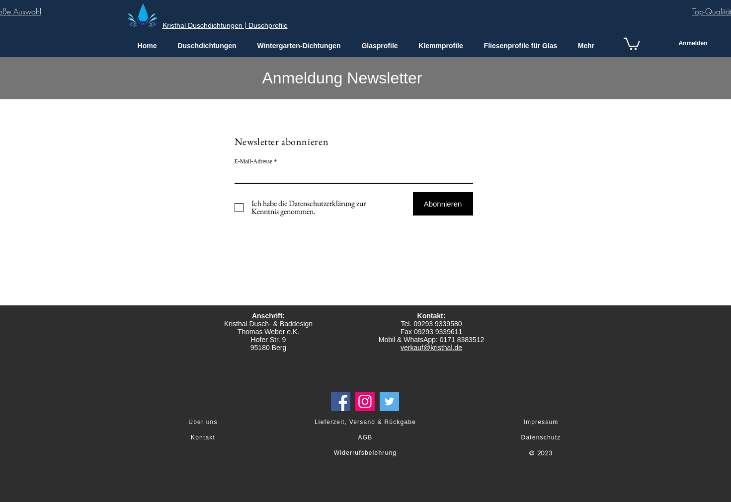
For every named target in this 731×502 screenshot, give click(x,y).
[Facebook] (340, 401)
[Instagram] (365, 401)
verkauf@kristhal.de (431, 348)
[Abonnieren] (443, 203)
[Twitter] (389, 401)
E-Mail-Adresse (254, 161)
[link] (632, 43)
